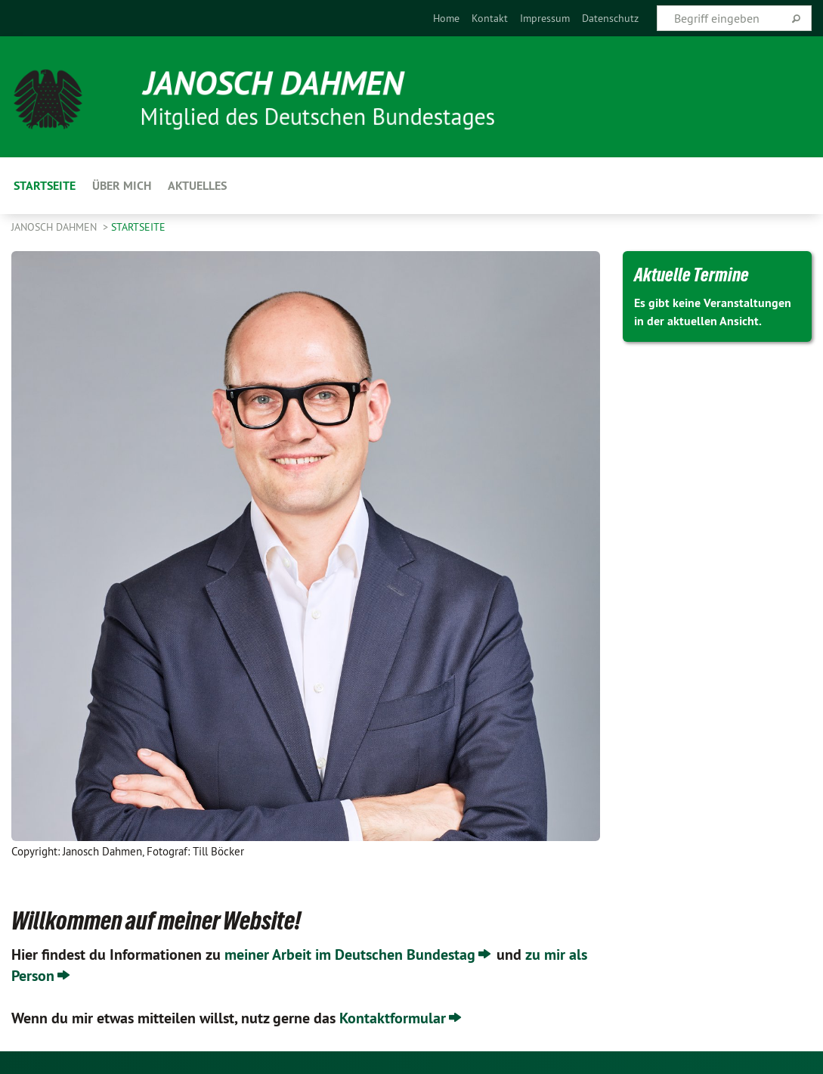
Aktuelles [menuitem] (197, 186)
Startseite (138, 227)
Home (446, 18)
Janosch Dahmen (55, 227)
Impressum (545, 18)
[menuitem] (446, 18)
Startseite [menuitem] (45, 186)
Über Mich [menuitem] (121, 186)
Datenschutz (610, 18)
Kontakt (490, 18)
